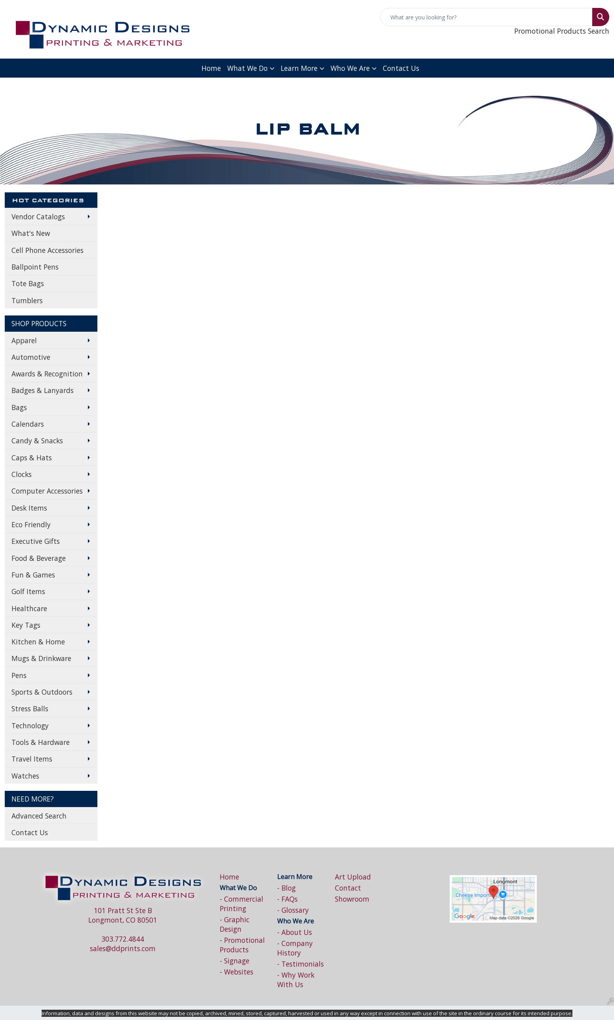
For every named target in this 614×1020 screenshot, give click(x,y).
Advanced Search (39, 816)
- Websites (236, 971)
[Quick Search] (486, 17)
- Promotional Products (242, 944)
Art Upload (353, 876)
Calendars (27, 424)
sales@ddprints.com (123, 948)
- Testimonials (300, 964)
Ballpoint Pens (35, 267)
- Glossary (293, 910)
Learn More (299, 68)
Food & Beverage (38, 558)
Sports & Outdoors (41, 692)
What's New (30, 233)
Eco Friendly (31, 524)
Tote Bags (27, 283)
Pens (19, 675)
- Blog (286, 888)
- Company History (295, 947)
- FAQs (287, 899)
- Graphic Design (234, 924)
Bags (19, 407)
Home (211, 68)
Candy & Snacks (37, 440)
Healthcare (29, 608)
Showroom (352, 899)
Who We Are (350, 68)
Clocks (21, 474)
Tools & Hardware (40, 742)
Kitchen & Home (38, 641)
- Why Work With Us (295, 979)
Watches (25, 776)
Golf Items (28, 591)
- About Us (294, 932)
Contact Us (401, 68)
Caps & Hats (31, 457)
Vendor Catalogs (38, 216)
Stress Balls (29, 708)
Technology (30, 725)
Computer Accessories (47, 491)
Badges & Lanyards (42, 390)
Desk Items (29, 508)
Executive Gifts (35, 541)
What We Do (247, 68)
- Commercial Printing (241, 903)
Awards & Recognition (47, 373)
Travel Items (31, 759)
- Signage (234, 960)
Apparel (24, 340)
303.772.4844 (122, 939)
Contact (348, 888)
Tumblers (27, 300)
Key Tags (25, 625)
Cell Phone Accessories (47, 250)
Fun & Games (33, 574)
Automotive (30, 357)
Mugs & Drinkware (41, 658)
